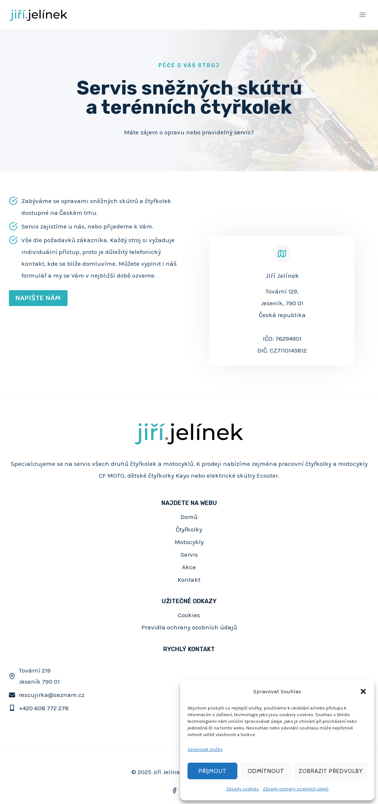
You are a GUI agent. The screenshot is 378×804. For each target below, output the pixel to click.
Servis (189, 554)
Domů (189, 516)
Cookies (189, 615)
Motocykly (189, 542)
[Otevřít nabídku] (362, 14)
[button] (363, 691)
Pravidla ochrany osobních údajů (189, 627)
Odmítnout (266, 771)
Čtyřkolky (189, 529)
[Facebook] (174, 790)
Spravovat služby (205, 749)
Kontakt (189, 579)
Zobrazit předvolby (331, 771)
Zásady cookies (242, 788)
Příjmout (213, 771)
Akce (189, 567)
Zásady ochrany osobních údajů (296, 788)
